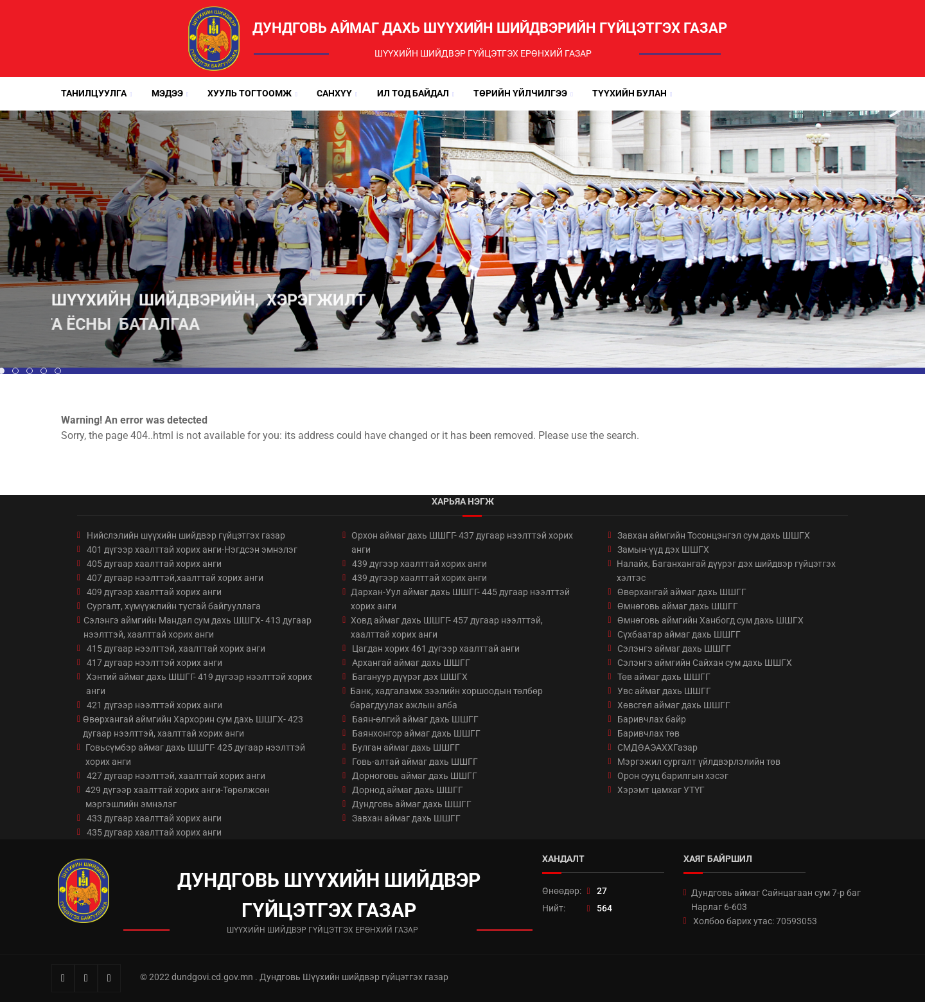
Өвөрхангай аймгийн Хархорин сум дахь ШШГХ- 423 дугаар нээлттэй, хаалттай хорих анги (193, 726)
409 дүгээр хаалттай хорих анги (154, 592)
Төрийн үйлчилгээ (520, 93)
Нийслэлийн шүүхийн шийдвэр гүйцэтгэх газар (186, 535)
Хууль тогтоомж (249, 93)
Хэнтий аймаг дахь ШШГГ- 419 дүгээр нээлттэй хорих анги (199, 684)
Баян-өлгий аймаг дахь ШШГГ (415, 719)
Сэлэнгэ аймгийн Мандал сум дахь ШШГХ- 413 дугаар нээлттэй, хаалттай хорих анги (198, 627)
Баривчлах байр (651, 719)
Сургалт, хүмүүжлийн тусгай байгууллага (174, 606)
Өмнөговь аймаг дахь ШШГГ (677, 606)
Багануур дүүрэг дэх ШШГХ (410, 677)
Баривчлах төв (648, 733)
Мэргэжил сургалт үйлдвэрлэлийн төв (698, 761)
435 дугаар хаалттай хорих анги (154, 832)
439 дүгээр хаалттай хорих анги (419, 564)
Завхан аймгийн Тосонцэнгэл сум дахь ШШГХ (713, 535)
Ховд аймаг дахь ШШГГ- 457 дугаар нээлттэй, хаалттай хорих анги (447, 627)
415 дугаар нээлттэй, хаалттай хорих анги (176, 648)
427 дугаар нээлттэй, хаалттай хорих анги (176, 776)
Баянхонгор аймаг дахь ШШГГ (416, 733)
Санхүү (334, 93)
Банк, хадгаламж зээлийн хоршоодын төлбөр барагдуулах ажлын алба (446, 698)
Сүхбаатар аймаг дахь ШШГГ (679, 634)
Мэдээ (167, 93)
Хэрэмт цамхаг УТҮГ (661, 790)
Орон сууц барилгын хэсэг (672, 776)
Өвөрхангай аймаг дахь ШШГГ (681, 592)
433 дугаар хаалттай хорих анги (154, 818)
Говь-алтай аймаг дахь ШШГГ (415, 761)
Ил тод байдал (413, 93)
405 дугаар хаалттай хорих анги (154, 564)
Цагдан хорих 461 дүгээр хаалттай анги (436, 648)
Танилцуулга (94, 93)
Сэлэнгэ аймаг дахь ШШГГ (674, 648)
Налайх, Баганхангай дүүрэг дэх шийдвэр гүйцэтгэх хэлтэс (726, 571)
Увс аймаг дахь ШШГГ (664, 691)
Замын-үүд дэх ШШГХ (663, 549)
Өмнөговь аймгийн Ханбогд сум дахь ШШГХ (710, 620)
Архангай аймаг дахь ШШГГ (411, 663)
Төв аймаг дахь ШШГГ (663, 677)
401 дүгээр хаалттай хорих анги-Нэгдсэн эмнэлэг (192, 549)
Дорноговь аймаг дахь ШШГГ (414, 776)
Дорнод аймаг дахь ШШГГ (407, 790)
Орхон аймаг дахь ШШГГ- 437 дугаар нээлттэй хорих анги (462, 542)
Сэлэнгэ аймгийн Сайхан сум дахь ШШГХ (704, 663)
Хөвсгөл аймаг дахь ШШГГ (673, 705)
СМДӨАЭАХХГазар (657, 747)
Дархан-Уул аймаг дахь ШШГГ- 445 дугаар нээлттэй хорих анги (460, 599)
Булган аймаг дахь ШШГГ (406, 747)
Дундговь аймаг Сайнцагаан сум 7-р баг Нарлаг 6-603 (776, 900)
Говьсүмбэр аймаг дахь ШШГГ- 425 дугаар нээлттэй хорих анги (195, 754)
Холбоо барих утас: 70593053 (755, 921)
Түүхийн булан (629, 93)
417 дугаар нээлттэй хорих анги (154, 663)
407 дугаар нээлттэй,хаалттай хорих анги (175, 578)
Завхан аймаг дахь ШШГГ (406, 818)
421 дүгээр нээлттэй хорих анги (154, 705)
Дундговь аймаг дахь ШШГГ (411, 804)
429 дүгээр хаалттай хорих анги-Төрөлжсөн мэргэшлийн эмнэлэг (177, 797)
